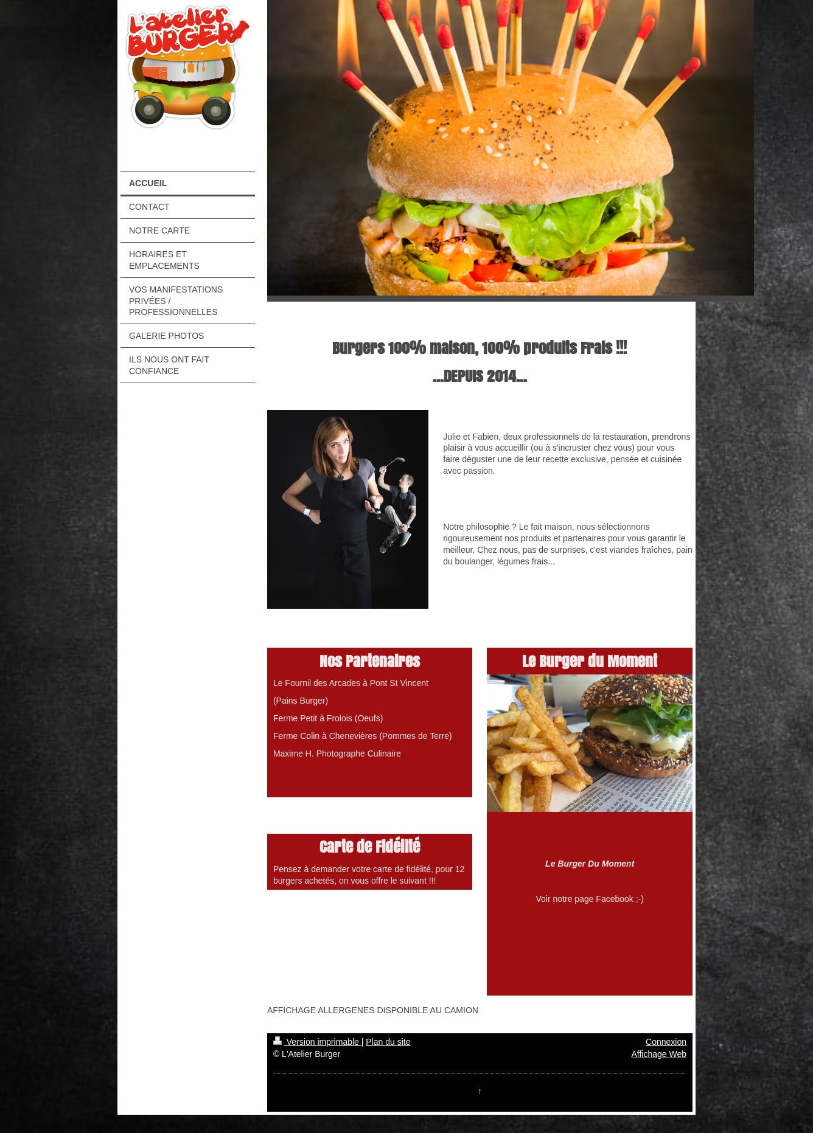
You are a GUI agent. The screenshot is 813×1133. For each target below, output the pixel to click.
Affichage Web (658, 1054)
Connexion (666, 1042)
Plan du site (388, 1042)
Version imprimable (317, 1042)
